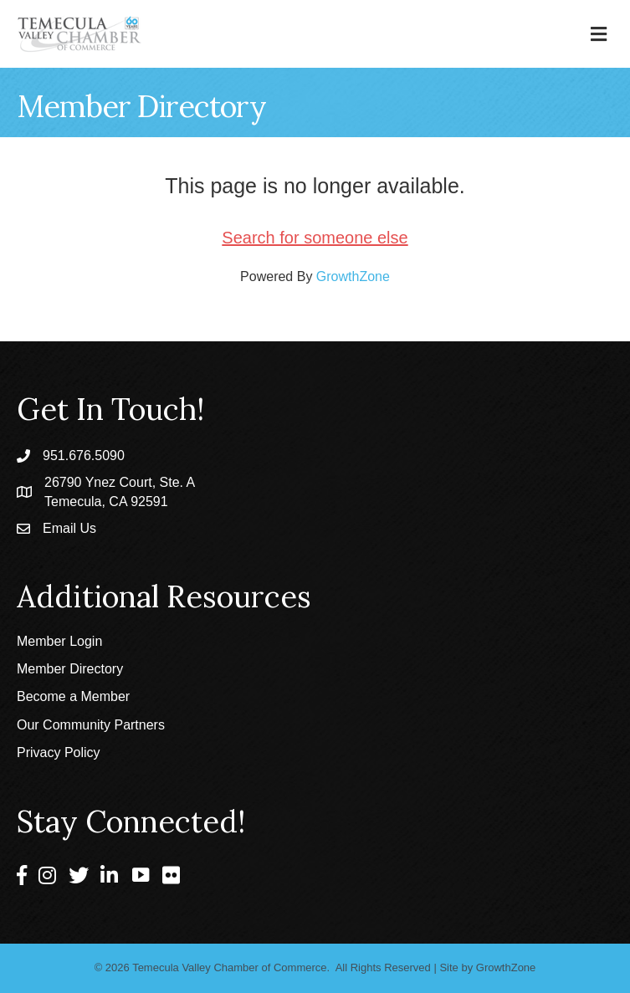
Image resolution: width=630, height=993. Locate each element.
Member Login (59, 641)
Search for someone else (314, 237)
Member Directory (70, 669)
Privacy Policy (58, 752)
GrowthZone (353, 276)
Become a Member (73, 696)
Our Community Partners (91, 725)
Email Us (69, 528)
